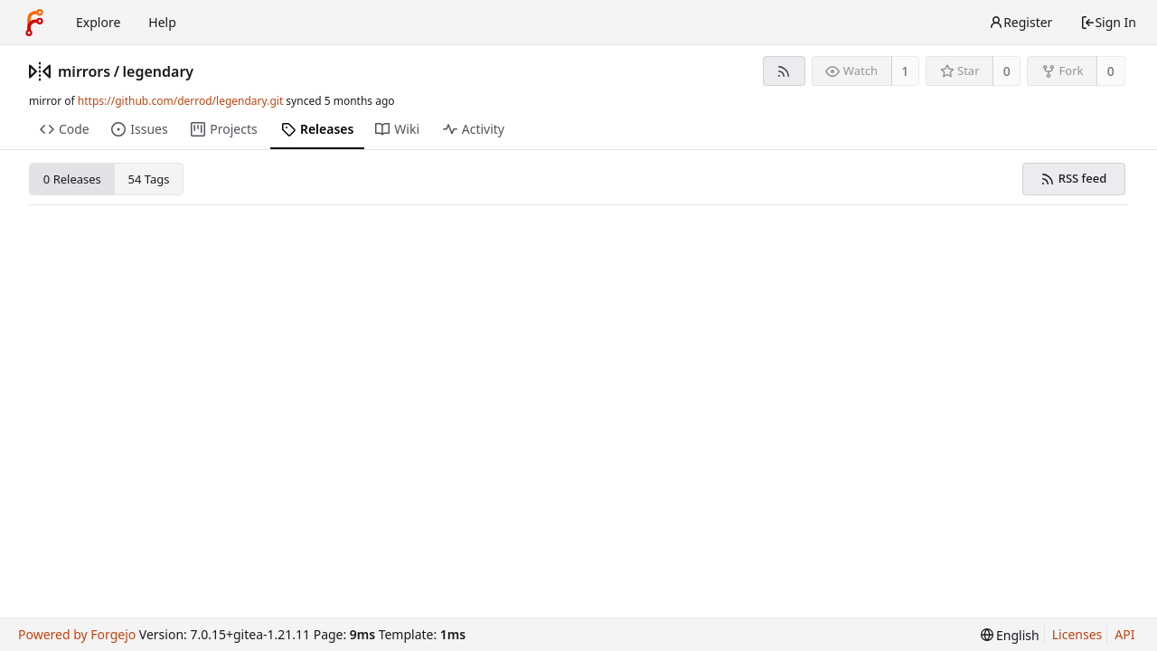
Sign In (1108, 22)
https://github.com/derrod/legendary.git (180, 100)
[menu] (1010, 635)
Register (1020, 22)
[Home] (34, 22)
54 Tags (149, 179)
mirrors (84, 71)
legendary (158, 71)
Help (162, 22)
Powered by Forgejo (77, 634)
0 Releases (72, 179)
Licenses (1077, 634)
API (1124, 634)
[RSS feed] (784, 71)
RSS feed (1073, 178)
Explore (98, 22)
